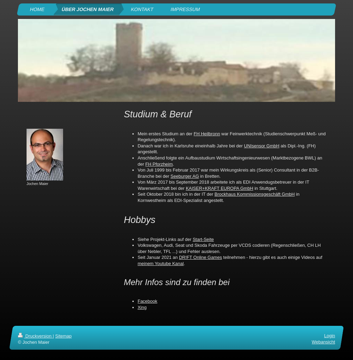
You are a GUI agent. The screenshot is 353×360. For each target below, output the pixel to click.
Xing (142, 307)
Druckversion (35, 336)
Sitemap (63, 336)
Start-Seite (203, 239)
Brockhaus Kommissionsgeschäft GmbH (254, 194)
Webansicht (323, 341)
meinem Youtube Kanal (161, 263)
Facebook (147, 301)
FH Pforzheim (159, 164)
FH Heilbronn (207, 133)
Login (329, 335)
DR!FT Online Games (200, 257)
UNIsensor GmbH (262, 145)
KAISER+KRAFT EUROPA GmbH (219, 188)
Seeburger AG (185, 176)
